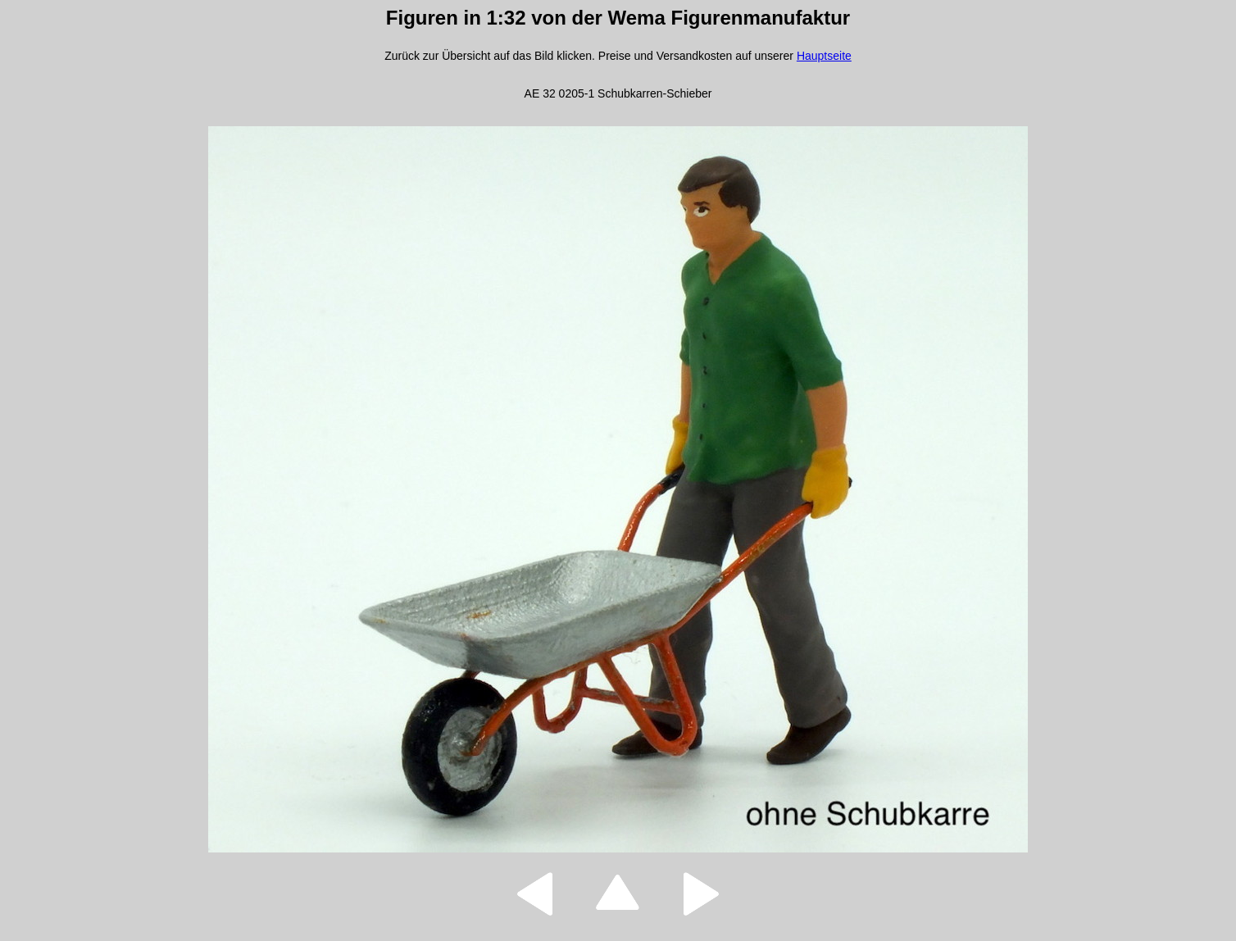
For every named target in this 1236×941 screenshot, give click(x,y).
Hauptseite (824, 55)
